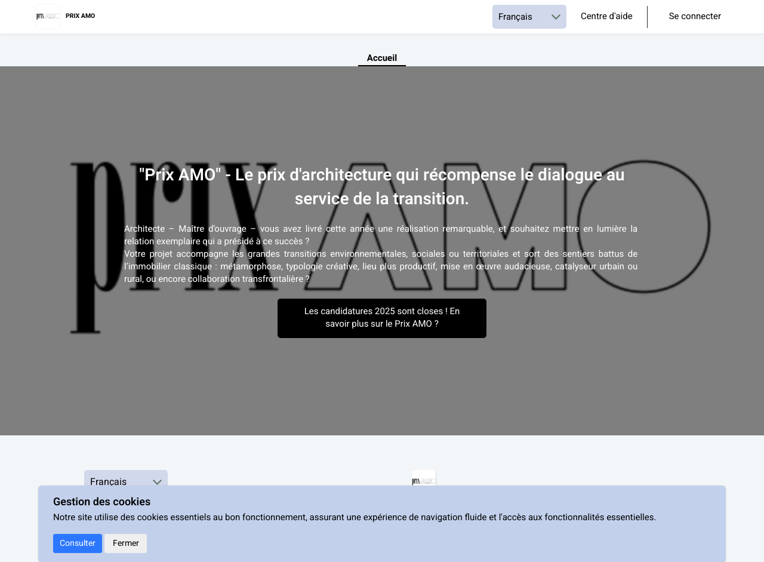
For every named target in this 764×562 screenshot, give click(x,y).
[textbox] (382, 255)
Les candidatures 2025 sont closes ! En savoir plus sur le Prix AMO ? (382, 318)
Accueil (382, 59)
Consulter (78, 543)
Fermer (126, 543)
